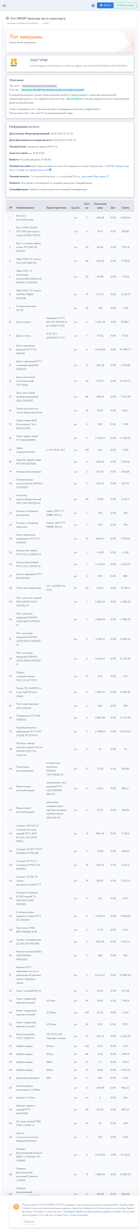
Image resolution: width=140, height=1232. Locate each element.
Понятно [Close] (29, 1221)
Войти (105, 5)
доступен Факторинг (94, 176)
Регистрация (125, 5)
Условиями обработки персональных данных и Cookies (93, 1211)
